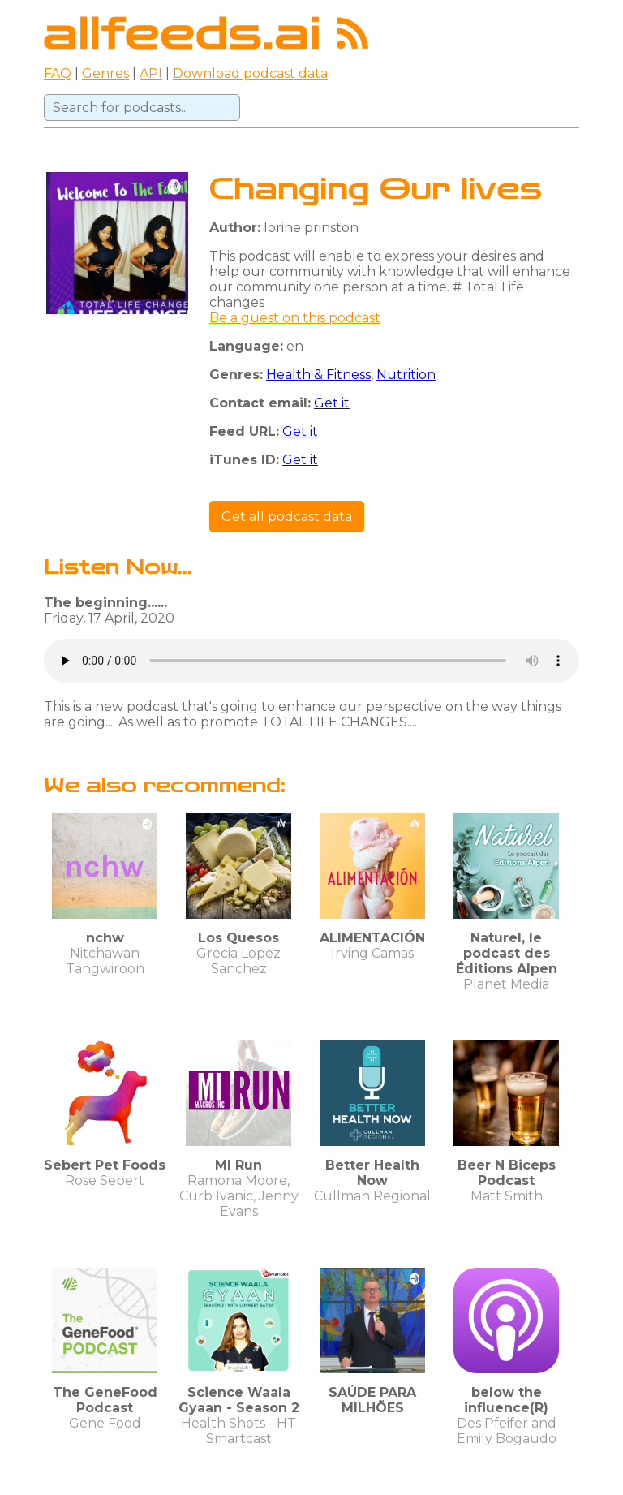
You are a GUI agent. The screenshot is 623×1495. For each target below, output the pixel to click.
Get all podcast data (286, 516)
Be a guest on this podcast (294, 317)
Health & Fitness (318, 374)
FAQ (57, 73)
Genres (105, 73)
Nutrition (406, 374)
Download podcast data (250, 73)
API (151, 73)
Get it (332, 403)
